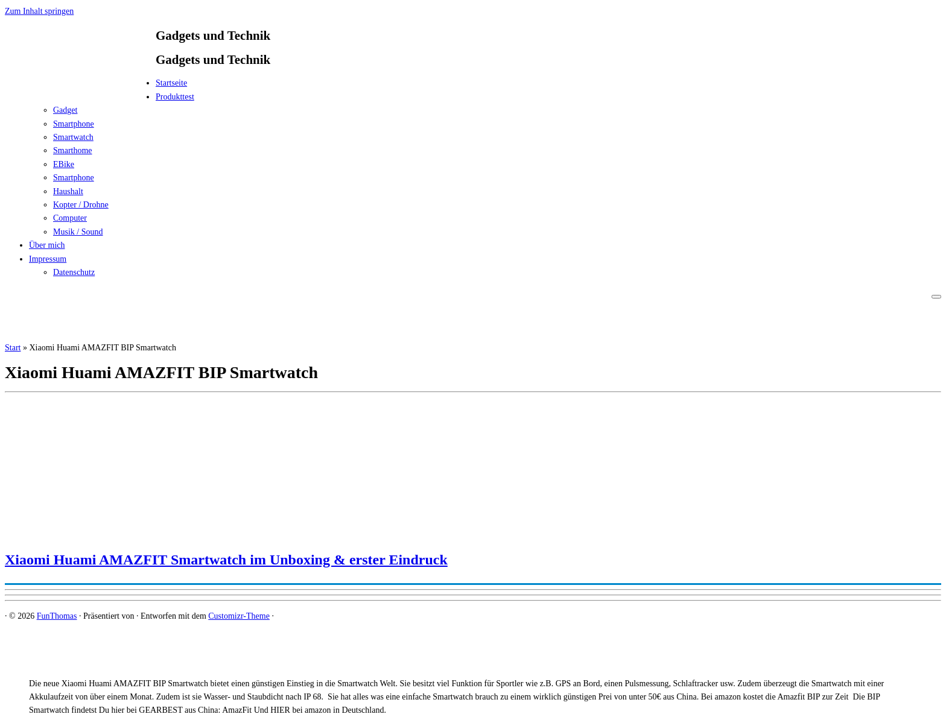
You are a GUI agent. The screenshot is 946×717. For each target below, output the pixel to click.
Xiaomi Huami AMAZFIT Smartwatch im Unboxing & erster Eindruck (226, 559)
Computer (70, 218)
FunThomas (57, 616)
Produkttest (175, 96)
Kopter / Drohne (81, 204)
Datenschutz (74, 272)
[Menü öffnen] (936, 296)
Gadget (65, 110)
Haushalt (68, 191)
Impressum (47, 259)
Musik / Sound (78, 231)
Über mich (47, 245)
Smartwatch (73, 137)
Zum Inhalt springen (39, 11)
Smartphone (73, 123)
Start (13, 347)
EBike (63, 164)
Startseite (171, 82)
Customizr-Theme (239, 616)
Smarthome (72, 150)
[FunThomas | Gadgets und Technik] (80, 86)
